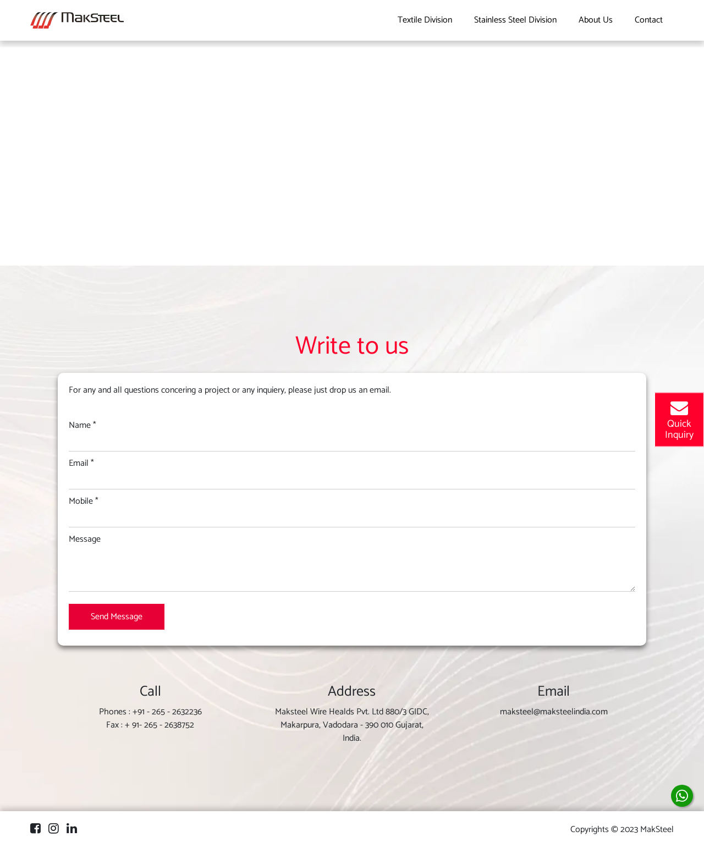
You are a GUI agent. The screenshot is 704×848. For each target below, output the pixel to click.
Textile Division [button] (425, 20)
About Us (596, 20)
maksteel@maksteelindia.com (554, 711)
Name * (82, 425)
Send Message (116, 616)
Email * (81, 463)
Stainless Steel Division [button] (515, 20)
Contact (649, 20)
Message (85, 539)
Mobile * (83, 501)
